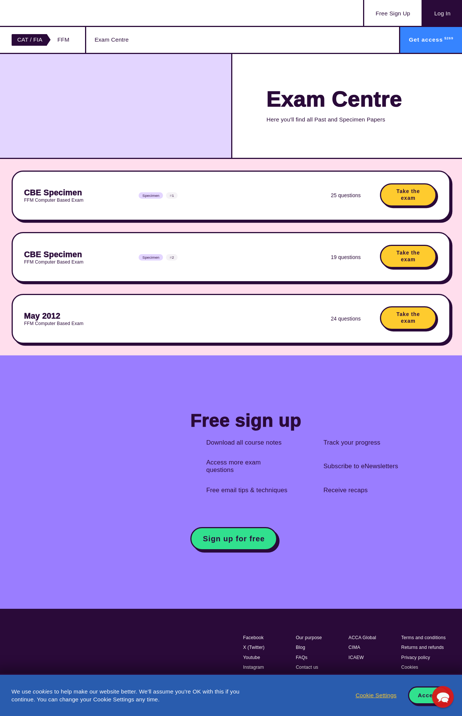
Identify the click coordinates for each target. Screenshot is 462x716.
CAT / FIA (29, 39)
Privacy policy (415, 657)
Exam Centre (111, 39)
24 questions (346, 319)
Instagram (253, 667)
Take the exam (408, 195)
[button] (443, 697)
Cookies (409, 667)
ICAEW (356, 657)
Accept (428, 695)
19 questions (346, 257)
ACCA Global (362, 637)
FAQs (301, 657)
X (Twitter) (254, 647)
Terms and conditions (423, 637)
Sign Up (393, 13)
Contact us (307, 667)
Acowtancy (49, 13)
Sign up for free (234, 539)
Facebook (253, 637)
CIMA (354, 647)
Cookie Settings (376, 695)
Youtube (251, 657)
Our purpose (309, 637)
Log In (442, 13)
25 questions (346, 195)
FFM (63, 39)
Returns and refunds (422, 647)
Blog (300, 647)
